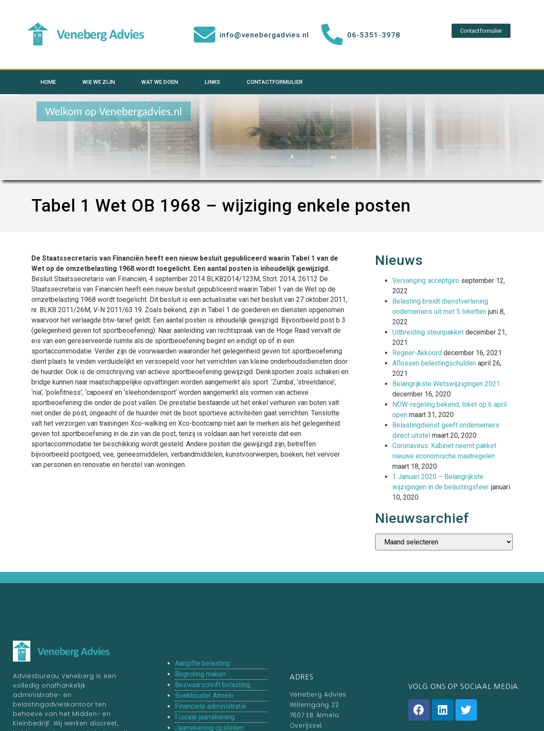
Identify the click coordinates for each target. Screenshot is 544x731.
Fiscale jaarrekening (205, 717)
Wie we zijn (99, 82)
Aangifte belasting (202, 663)
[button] (481, 31)
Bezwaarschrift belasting (212, 685)
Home (48, 82)
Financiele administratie (210, 706)
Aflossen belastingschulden (434, 363)
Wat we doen (159, 82)
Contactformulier (275, 82)
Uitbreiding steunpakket (428, 332)
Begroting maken (200, 674)
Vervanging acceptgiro (425, 280)
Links (212, 82)
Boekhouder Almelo (204, 695)
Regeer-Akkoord (417, 353)
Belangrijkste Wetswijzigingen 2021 (446, 384)
